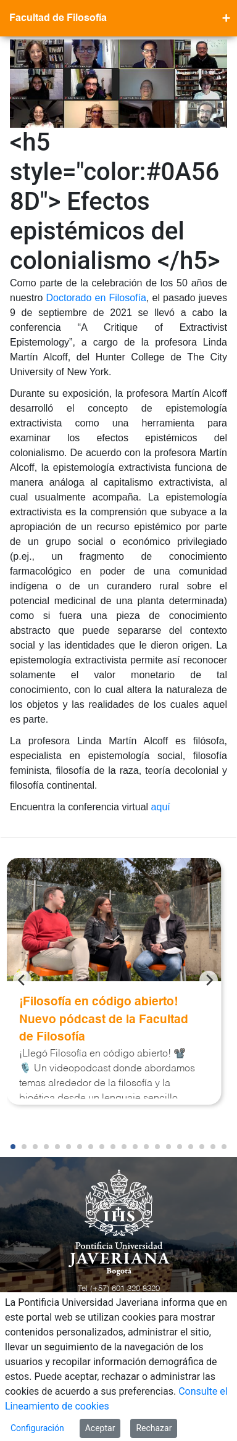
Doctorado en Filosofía (96, 298)
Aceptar (100, 1428)
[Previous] (22, 980)
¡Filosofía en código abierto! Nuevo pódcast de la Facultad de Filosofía (103, 1020)
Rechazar (154, 1428)
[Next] (208, 980)
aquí (160, 807)
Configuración (37, 1428)
